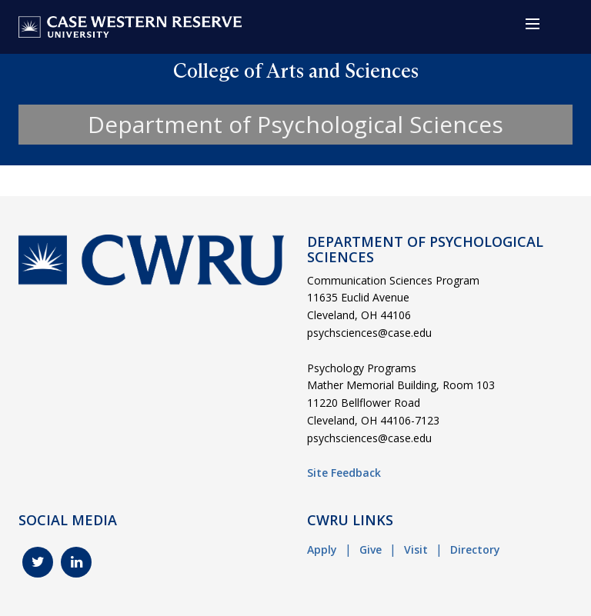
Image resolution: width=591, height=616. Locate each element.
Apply (322, 549)
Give (370, 549)
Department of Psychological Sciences (295, 124)
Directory (475, 549)
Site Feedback (344, 472)
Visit (416, 549)
